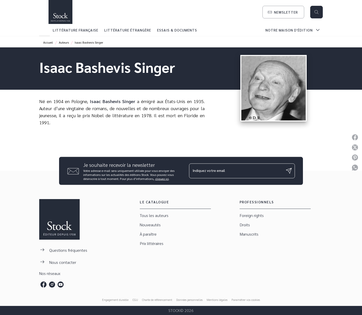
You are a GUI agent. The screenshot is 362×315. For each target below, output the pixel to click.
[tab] (44, 30)
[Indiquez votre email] (235, 171)
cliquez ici (162, 178)
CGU (135, 300)
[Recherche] (316, 12)
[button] (283, 12)
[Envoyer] (289, 171)
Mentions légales (217, 300)
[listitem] (43, 284)
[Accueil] (60, 12)
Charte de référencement (157, 300)
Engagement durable (115, 300)
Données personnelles (189, 300)
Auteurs (64, 42)
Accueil (48, 42)
